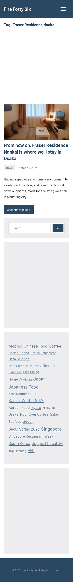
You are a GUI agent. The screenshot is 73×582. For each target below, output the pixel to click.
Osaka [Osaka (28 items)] (13, 414)
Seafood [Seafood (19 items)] (15, 421)
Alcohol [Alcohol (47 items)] (15, 345)
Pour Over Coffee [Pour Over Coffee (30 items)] (34, 414)
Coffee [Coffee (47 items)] (55, 345)
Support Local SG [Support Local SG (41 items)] (47, 443)
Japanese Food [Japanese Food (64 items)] (24, 387)
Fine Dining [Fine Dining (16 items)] (31, 372)
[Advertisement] (36, 66)
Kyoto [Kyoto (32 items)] (36, 407)
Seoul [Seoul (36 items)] (28, 421)
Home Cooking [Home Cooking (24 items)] (20, 379)
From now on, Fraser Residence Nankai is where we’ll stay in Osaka (36, 151)
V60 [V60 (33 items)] (31, 450)
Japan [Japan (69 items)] (39, 379)
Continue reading (17, 209)
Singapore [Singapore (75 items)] (51, 429)
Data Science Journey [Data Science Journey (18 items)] (25, 365)
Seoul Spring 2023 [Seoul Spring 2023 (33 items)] (24, 429)
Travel (9, 167)
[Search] (58, 228)
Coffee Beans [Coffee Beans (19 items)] (19, 353)
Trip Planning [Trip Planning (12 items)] (17, 451)
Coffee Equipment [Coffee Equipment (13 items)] (43, 353)
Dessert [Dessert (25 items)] (49, 365)
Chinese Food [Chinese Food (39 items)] (35, 345)
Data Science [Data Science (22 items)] (19, 359)
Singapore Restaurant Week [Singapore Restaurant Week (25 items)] (31, 436)
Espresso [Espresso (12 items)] (15, 372)
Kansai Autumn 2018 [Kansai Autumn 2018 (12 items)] (22, 393)
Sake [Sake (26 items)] (54, 414)
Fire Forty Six (17, 9)
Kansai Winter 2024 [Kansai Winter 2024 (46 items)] (26, 400)
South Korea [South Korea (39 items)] (19, 443)
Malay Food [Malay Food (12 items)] (50, 407)
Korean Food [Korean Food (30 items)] (19, 407)
